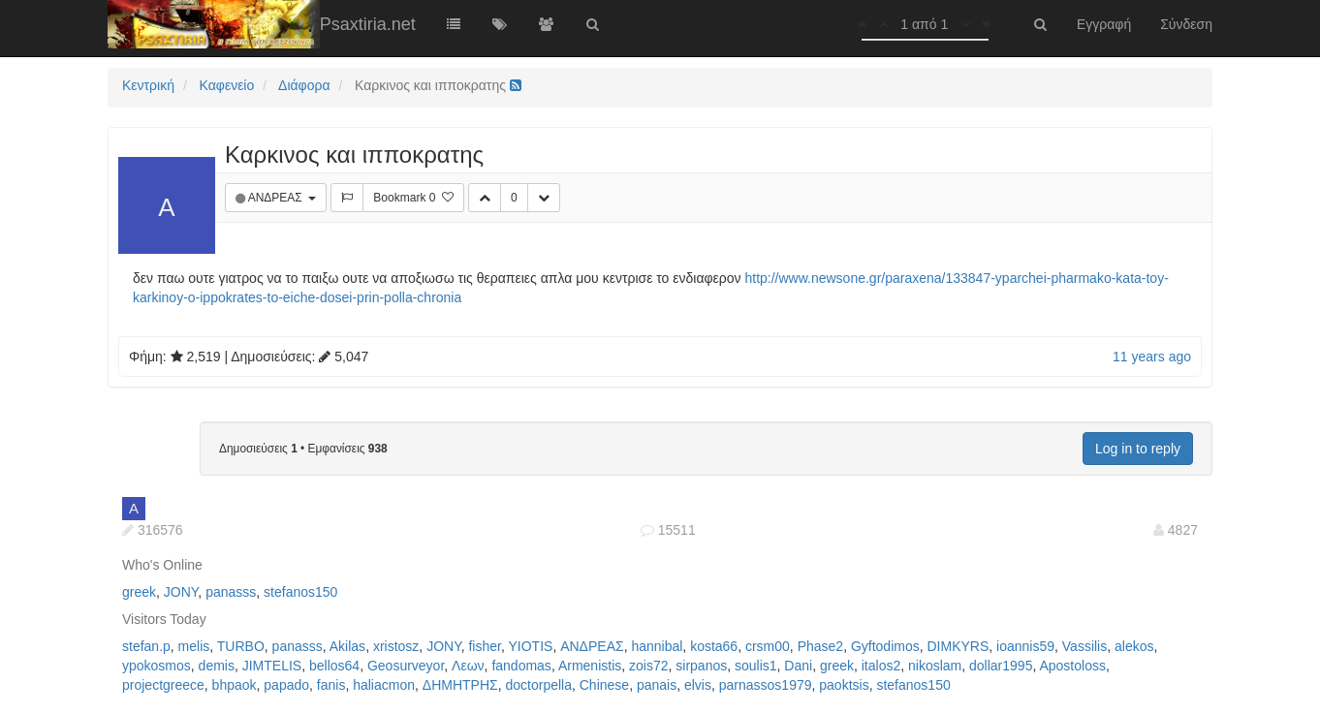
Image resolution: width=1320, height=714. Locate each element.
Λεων (468, 665)
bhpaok (234, 685)
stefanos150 (300, 592)
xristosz (396, 646)
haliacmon (384, 685)
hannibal (656, 646)
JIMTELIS (271, 665)
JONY (181, 592)
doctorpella (538, 685)
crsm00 (767, 646)
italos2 (881, 665)
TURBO (241, 646)
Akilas (347, 646)
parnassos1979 (765, 685)
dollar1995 (1000, 665)
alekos (1134, 646)
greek (139, 592)
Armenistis (589, 665)
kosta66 (714, 646)
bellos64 (334, 665)
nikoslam (934, 665)
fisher (484, 646)
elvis (697, 685)
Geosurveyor (405, 665)
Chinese (604, 685)
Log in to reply (1137, 448)
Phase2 (820, 646)
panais (656, 685)
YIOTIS (530, 646)
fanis (331, 685)
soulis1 (756, 665)
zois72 (648, 665)
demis (217, 665)
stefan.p (146, 646)
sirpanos (701, 665)
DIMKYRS (958, 646)
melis (194, 646)
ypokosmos (156, 665)
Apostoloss (1072, 665)
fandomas (520, 665)
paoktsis (843, 685)
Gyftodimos (885, 646)
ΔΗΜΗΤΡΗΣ (460, 685)
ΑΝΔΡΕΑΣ (276, 197)
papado (286, 685)
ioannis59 (1025, 646)
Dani (798, 665)
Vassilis (1084, 646)
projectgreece (163, 685)
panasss (230, 592)
